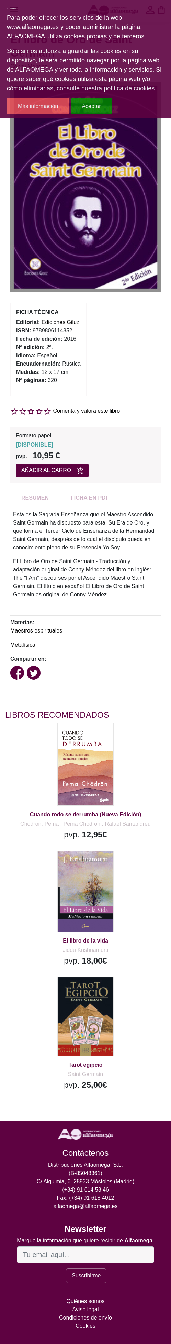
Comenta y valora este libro (86, 411)
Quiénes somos (85, 1301)
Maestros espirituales (36, 631)
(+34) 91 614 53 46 (85, 1190)
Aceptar (91, 106)
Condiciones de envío (85, 1318)
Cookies (85, 1326)
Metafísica (22, 645)
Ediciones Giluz (60, 322)
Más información (38, 106)
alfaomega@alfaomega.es (85, 1206)
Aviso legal (85, 1309)
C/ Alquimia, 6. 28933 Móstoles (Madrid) (86, 1181)
